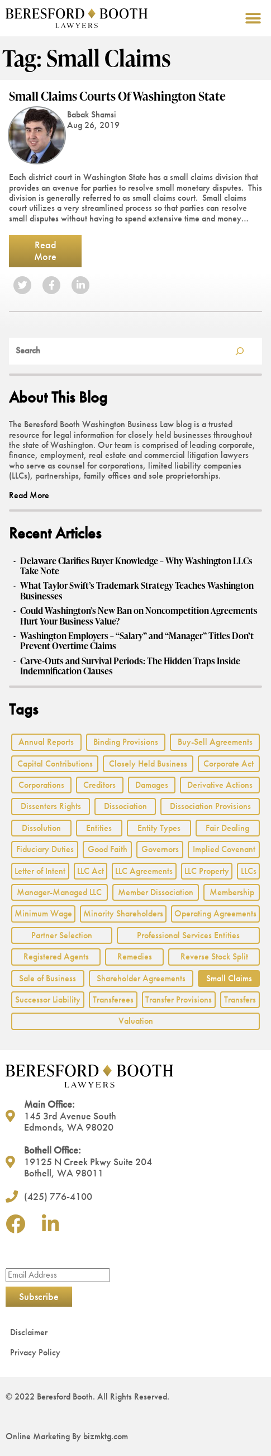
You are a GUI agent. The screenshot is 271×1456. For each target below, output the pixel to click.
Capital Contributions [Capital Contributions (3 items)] (55, 763)
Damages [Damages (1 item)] (151, 785)
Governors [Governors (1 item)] (160, 849)
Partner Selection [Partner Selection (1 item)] (61, 935)
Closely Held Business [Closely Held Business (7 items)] (148, 763)
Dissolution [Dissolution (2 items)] (41, 828)
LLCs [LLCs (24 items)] (248, 871)
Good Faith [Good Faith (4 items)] (107, 849)
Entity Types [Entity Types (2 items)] (158, 828)
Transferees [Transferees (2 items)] (113, 999)
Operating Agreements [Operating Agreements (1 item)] (215, 913)
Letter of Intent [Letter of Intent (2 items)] (40, 871)
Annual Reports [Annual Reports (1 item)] (46, 742)
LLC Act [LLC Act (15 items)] (90, 871)
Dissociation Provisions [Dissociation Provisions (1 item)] (210, 806)
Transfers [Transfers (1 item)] (240, 999)
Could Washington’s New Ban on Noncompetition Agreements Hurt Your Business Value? (139, 616)
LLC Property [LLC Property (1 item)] (206, 871)
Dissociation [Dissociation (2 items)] (125, 806)
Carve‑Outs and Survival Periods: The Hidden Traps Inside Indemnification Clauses (130, 666)
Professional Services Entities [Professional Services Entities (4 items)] (188, 935)
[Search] (240, 351)
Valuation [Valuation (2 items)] (135, 1021)
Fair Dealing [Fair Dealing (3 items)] (227, 828)
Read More (45, 250)
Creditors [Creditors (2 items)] (99, 785)
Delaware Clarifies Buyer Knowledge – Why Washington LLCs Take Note (136, 566)
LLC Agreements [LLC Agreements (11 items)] (144, 871)
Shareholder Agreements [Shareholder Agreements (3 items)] (141, 978)
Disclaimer (28, 1332)
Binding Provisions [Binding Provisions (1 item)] (125, 742)
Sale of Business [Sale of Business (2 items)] (47, 978)
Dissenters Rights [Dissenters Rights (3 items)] (51, 806)
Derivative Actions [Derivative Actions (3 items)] (220, 785)
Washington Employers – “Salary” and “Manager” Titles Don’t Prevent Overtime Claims (137, 641)
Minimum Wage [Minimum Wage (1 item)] (43, 913)
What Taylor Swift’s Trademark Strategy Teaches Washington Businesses (137, 590)
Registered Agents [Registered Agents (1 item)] (56, 956)
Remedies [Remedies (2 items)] (134, 956)
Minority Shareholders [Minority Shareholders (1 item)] (123, 913)
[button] (252, 18)
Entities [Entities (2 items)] (99, 828)
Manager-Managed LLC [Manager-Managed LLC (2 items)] (59, 892)
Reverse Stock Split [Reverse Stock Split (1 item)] (214, 956)
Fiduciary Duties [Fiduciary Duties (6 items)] (45, 849)
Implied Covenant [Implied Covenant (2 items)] (224, 849)
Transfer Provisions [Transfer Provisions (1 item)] (178, 999)
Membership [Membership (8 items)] (232, 892)
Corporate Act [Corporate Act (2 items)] (228, 763)
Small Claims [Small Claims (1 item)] (229, 978)
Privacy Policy (35, 1352)
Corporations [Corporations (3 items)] (41, 785)
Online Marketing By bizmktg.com (67, 1436)
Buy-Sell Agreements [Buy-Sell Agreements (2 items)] (215, 742)
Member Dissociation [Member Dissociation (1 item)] (155, 892)
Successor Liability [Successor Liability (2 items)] (47, 999)
